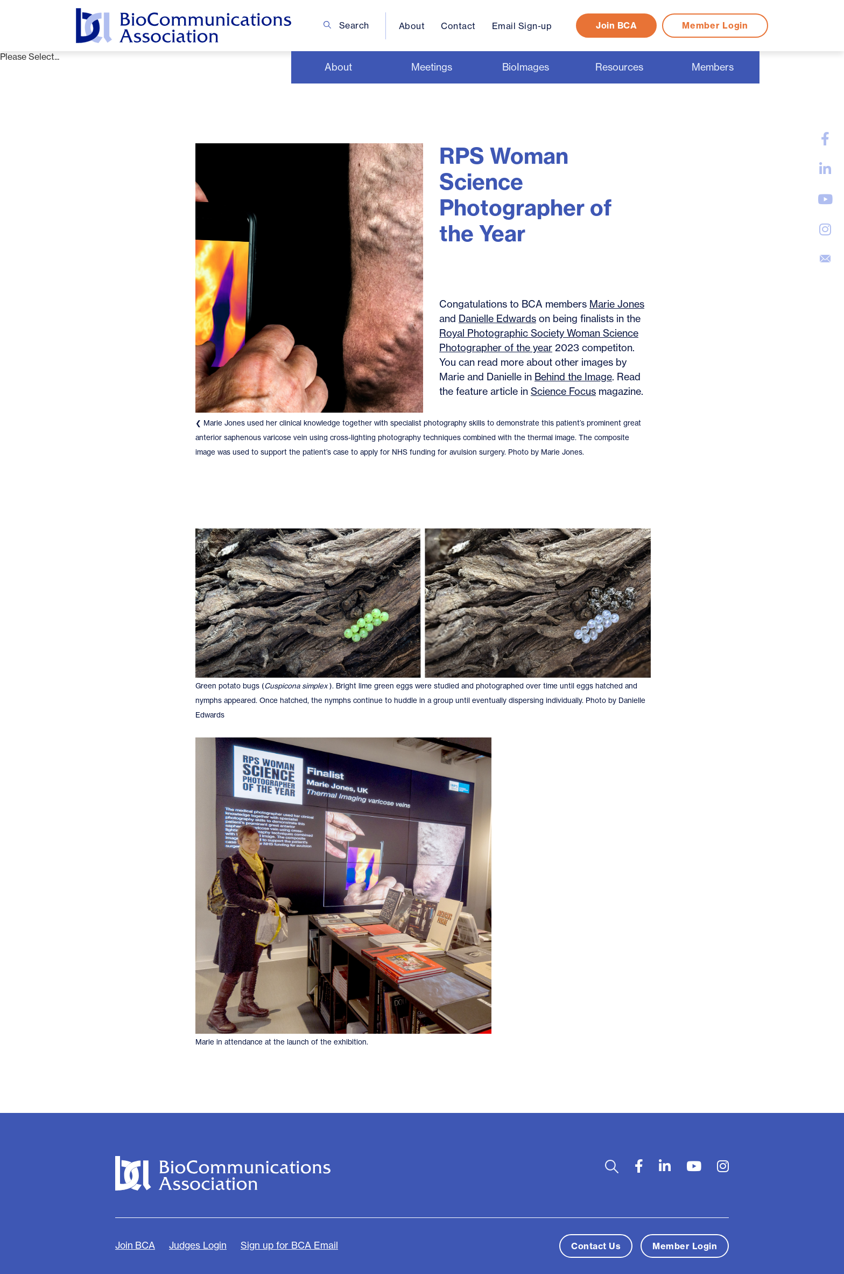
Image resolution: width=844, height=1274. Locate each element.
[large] (825, 139)
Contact (458, 25)
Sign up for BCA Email (289, 1245)
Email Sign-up (522, 25)
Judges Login (198, 1245)
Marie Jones (616, 304)
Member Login (715, 25)
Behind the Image (573, 377)
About (412, 25)
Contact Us (596, 1246)
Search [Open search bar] (346, 25)
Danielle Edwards (497, 318)
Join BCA (616, 25)
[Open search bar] (611, 1166)
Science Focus (563, 391)
